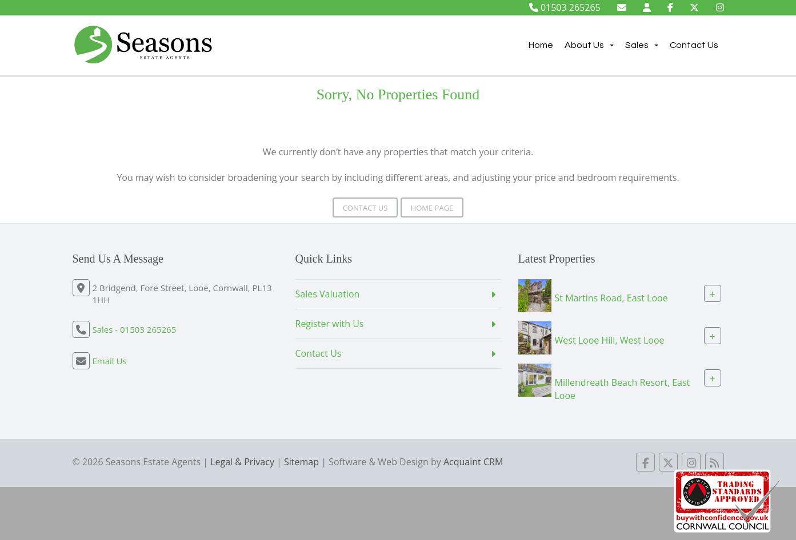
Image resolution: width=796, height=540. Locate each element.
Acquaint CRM (473, 462)
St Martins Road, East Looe (611, 298)
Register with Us (329, 323)
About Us (589, 45)
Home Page (432, 208)
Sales (641, 45)
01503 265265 (565, 7)
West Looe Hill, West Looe (610, 340)
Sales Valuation (327, 294)
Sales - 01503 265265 (135, 329)
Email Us (110, 360)
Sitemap (301, 462)
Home (541, 45)
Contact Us (694, 45)
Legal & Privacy (242, 462)
